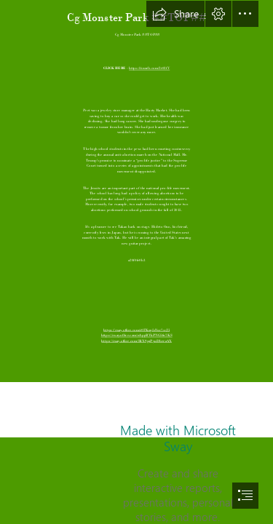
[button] (175, 14)
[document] (136, 262)
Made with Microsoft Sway (178, 438)
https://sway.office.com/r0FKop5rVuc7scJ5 (136, 330)
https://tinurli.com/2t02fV (149, 68)
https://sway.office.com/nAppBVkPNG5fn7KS (137, 335)
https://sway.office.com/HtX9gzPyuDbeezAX (136, 341)
